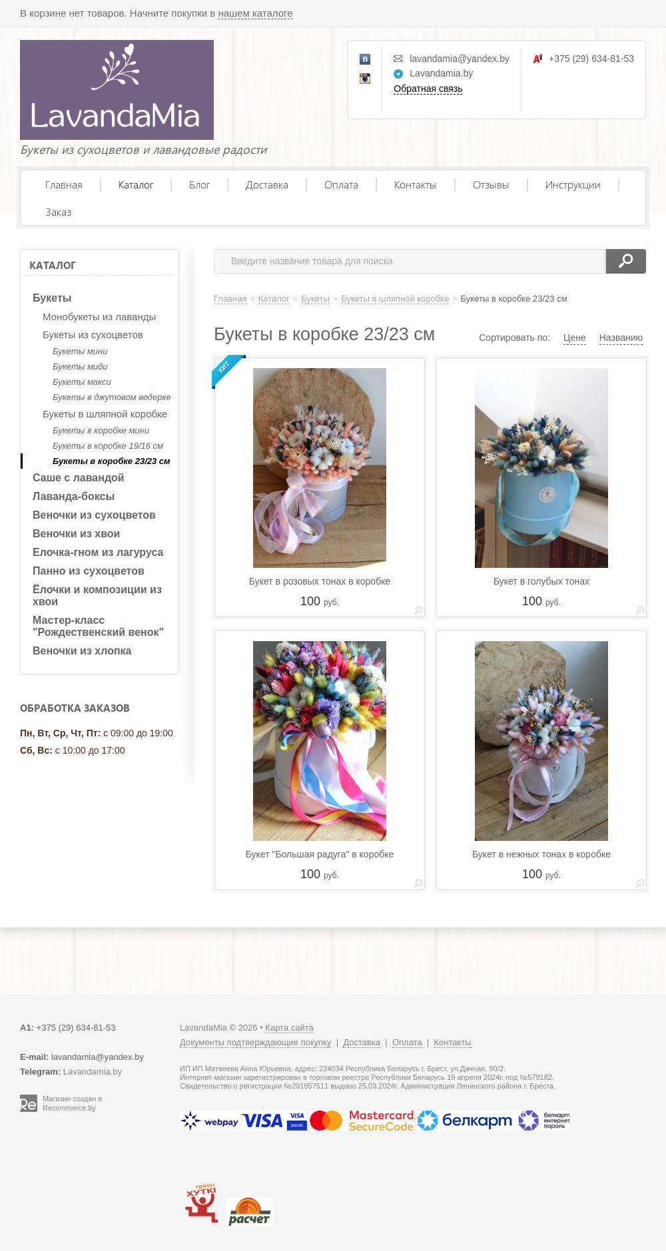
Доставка (267, 184)
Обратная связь (428, 88)
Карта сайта (289, 1028)
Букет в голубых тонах (541, 581)
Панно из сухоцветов (89, 571)
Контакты (415, 184)
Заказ (58, 211)
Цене (574, 337)
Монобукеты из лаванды (99, 316)
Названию (621, 337)
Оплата (341, 184)
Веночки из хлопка (82, 650)
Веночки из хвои (76, 533)
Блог (199, 184)
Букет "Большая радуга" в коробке (320, 854)
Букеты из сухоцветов (93, 334)
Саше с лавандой (79, 477)
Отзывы (491, 184)
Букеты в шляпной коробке (105, 413)
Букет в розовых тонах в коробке (319, 581)
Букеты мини (80, 351)
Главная (64, 184)
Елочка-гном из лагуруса (98, 552)
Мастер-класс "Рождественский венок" (98, 626)
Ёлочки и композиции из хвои (97, 595)
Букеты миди (80, 367)
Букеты (52, 298)
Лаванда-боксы (74, 496)
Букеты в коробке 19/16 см (108, 446)
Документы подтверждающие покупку (255, 1042)
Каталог (136, 184)
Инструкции (573, 184)
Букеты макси (82, 382)
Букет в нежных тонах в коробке (541, 854)
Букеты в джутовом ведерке (112, 397)
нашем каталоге (255, 13)
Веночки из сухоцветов (94, 515)
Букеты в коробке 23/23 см (111, 461)
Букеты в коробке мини (101, 430)
